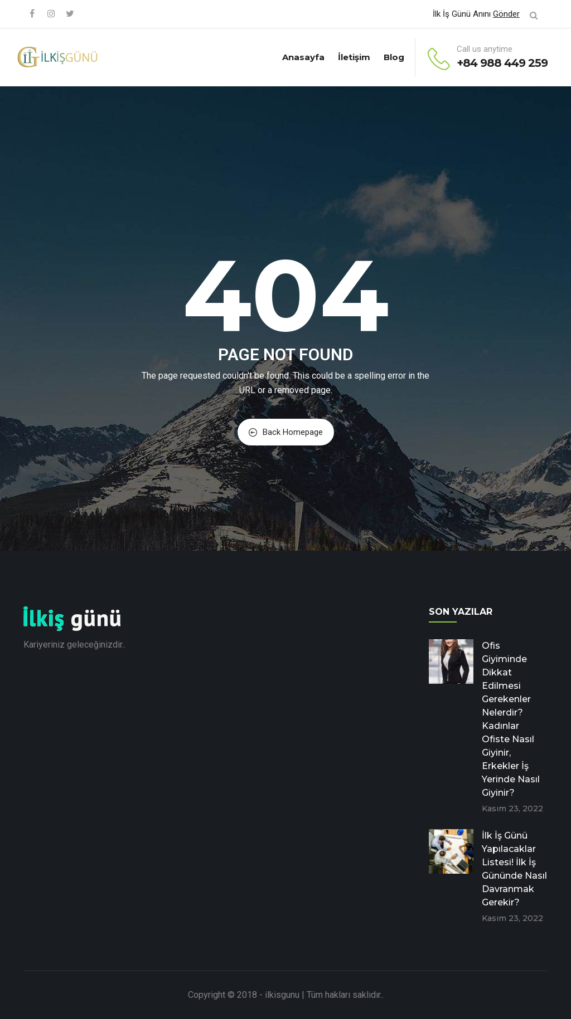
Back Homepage (286, 432)
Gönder (506, 14)
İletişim (354, 57)
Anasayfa (303, 57)
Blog (394, 57)
